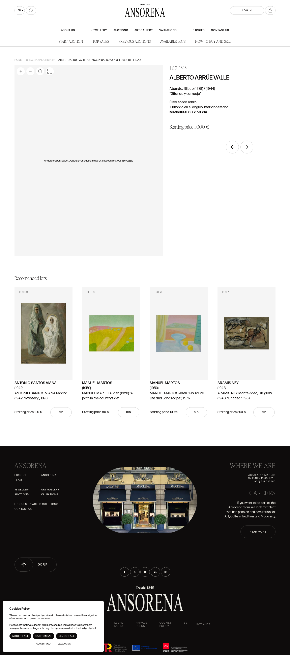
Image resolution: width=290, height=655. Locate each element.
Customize (43, 636)
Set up (186, 624)
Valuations (168, 30)
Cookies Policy (166, 624)
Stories (199, 30)
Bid (61, 412)
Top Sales (101, 41)
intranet (203, 624)
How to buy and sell (213, 41)
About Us (68, 30)
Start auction (71, 41)
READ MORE (258, 531)
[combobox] (19, 10)
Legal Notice (119, 624)
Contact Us (220, 30)
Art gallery (144, 30)
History (20, 475)
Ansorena (48, 475)
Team (18, 480)
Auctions (121, 30)
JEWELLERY (99, 30)
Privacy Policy (141, 624)
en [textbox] (19, 10)
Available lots (172, 41)
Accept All (20, 636)
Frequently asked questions (36, 504)
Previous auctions (135, 41)
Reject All (67, 636)
